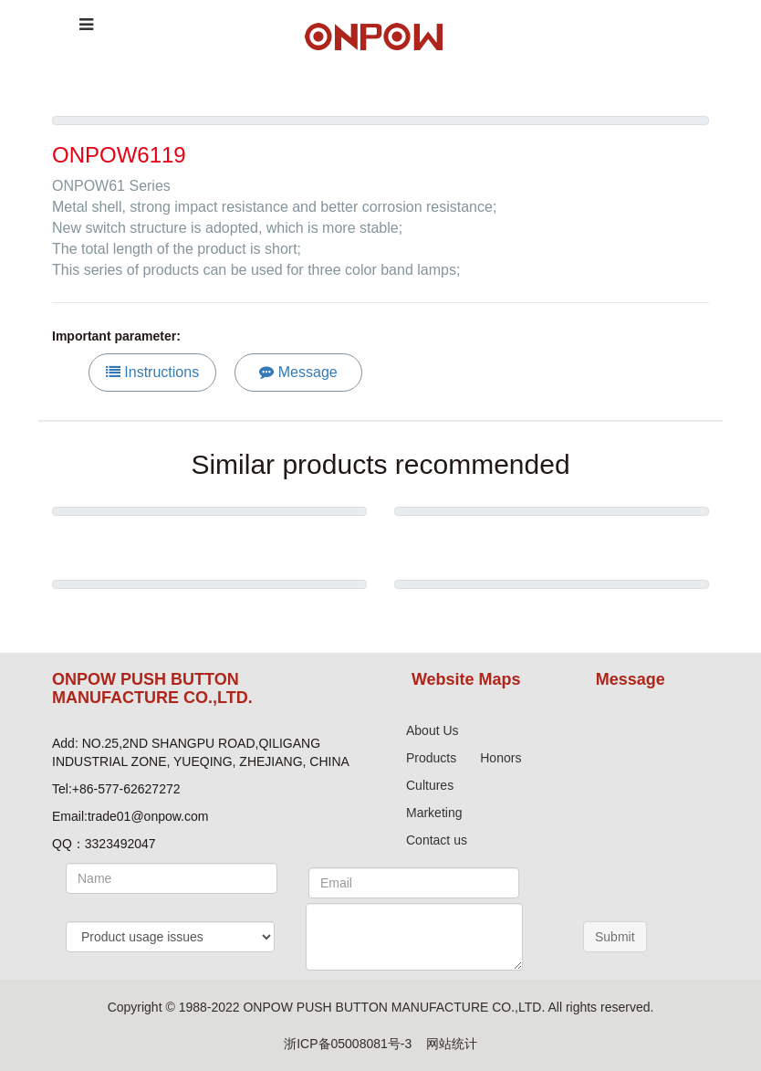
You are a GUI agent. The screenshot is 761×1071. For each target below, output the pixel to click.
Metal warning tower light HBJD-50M (209, 543)
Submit (615, 936)
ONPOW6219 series (552, 543)
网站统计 (451, 1043)
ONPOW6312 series (209, 616)
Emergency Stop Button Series (551, 616)
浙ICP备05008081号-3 (348, 1043)
